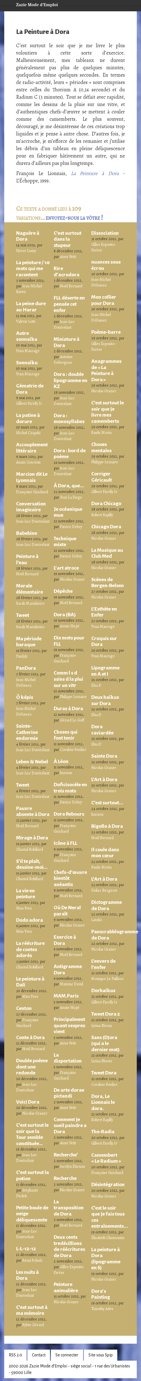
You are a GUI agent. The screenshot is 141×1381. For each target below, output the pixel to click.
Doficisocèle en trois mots (70, 788)
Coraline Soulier (73, 749)
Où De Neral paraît (67, 911)
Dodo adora (29, 920)
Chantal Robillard (29, 849)
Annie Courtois (28, 462)
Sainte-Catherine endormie (27, 732)
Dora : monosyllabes (69, 419)
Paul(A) (21, 656)
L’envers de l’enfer (103, 964)
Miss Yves (24, 908)
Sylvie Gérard (33, 1325)
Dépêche (63, 591)
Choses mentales (101, 447)
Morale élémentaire (29, 589)
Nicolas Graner (34, 1113)
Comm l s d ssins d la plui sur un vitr (68, 679)
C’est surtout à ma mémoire (31, 1310)
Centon (24, 1008)
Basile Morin (101, 432)
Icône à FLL (65, 843)
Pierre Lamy (26, 250)
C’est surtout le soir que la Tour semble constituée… (32, 1134)
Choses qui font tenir (65, 735)
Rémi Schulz (32, 1260)
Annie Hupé (69, 626)
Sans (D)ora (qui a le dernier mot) (105, 1043)
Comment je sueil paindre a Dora (70, 1125)
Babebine (26, 533)
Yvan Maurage (28, 351)
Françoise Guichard (32, 492)
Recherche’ (66, 1155)
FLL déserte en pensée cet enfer (69, 304)
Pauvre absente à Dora (32, 811)
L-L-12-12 (26, 1248)
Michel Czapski (28, 433)
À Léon (61, 761)
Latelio (96, 920)
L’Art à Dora (104, 779)
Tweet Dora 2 (105, 1014)
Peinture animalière (66, 1287)
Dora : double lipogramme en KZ (70, 380)
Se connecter (66, 1355)
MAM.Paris (66, 996)
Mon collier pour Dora (103, 300)
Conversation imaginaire (31, 507)
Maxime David (71, 984)
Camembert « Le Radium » (106, 1158)
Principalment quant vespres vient (69, 1025)
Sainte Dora (104, 756)
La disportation (68, 1058)
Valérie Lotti (25, 321)
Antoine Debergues (63, 359)
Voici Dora (27, 1102)
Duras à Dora (68, 708)
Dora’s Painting (100, 1294)
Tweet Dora (103, 1073)
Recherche (65, 1178)
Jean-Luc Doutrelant (32, 521)
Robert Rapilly (102, 515)
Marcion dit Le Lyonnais (31, 477)
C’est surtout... (107, 802)
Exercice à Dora (65, 940)
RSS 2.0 (15, 1355)
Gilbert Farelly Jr (29, 403)
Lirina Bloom (101, 1025)
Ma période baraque (29, 642)
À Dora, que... (69, 485)
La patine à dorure (28, 418)
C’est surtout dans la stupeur (67, 239)
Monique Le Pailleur (107, 978)
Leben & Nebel (32, 761)
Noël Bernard (27, 574)
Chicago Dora (106, 526)
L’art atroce (66, 568)
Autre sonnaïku (26, 336)
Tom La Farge (71, 497)
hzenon (66, 772)
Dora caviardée (102, 730)
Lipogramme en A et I (105, 671)
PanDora (26, 668)
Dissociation (105, 233)
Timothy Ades (102, 1308)
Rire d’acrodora (66, 271)
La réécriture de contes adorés (30, 949)
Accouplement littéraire (32, 448)
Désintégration (108, 1184)
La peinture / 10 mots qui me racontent (33, 268)
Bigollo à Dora (107, 826)
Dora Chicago (106, 503)
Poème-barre (106, 332)
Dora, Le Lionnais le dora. (103, 1102)
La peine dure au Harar (31, 307)
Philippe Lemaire (73, 696)
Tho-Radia (102, 1131)
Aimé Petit (68, 256)
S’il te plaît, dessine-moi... (32, 864)
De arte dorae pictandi (69, 1093)
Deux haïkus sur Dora (105, 700)
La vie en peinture (25, 894)
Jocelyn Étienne (72, 1166)
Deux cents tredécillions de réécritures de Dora (69, 1246)
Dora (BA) (65, 614)
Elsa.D (96, 685)
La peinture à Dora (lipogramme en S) (105, 1259)
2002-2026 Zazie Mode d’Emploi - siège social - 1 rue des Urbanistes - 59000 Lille (69, 1369)
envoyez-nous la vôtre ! (74, 217)
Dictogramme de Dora (106, 905)
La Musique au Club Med (107, 553)
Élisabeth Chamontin (107, 1237)
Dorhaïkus (103, 990)
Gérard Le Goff (72, 720)
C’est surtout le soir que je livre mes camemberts (107, 412)
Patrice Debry (71, 526)
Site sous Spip (100, 1355)
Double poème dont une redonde (32, 1067)
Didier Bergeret (104, 890)
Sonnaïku (27, 362)
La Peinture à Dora (95, 173)
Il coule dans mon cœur (105, 853)
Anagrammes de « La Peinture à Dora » (106, 370)
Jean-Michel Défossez (26, 682)
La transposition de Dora (69, 1208)
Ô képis (24, 697)
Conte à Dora (30, 1037)
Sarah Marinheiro (30, 603)
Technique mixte (65, 542)
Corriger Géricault (101, 477)
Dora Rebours (69, 814)
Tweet (22, 615)
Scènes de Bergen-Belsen (107, 583)
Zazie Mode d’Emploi (32, 4)
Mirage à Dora (32, 838)
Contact (38, 1355)
